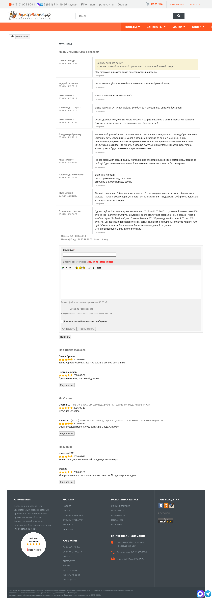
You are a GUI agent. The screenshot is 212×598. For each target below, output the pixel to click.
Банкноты (43, 26)
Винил (66, 556)
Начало (65, 239)
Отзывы (123, 4)
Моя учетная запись (124, 499)
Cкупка (152, 26)
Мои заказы (117, 510)
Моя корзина (118, 515)
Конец (105, 239)
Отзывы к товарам (73, 519)
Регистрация (177, 4)
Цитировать (100, 75)
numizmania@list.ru (134, 558)
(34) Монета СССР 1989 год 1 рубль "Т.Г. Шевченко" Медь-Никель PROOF (111, 404)
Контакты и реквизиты (98, 4)
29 (88, 239)
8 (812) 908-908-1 (23, 4)
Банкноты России (72, 551)
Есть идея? (116, 524)
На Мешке (65, 446)
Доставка (68, 524)
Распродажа (69, 579)
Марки (65, 26)
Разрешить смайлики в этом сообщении (85, 321)
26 (79, 239)
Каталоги (68, 528)
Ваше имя (69, 249)
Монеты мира (70, 570)
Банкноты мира (71, 546)
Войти (193, 4)
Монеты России (71, 574)
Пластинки (108, 26)
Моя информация (120, 505)
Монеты (19, 26)
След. (97, 239)
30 (91, 239)
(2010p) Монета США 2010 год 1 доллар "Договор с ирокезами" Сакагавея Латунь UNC (118, 420)
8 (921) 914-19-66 (55, 4)
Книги (84, 26)
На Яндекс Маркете (72, 349)
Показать (65, 336)
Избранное (117, 519)
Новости (67, 505)
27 (82, 239)
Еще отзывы (66, 384)
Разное (132, 26)
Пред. (73, 239)
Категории (70, 540)
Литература (69, 560)
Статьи (66, 510)
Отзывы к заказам (73, 515)
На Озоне (65, 398)
